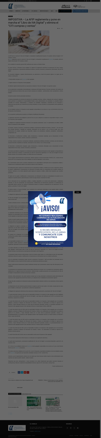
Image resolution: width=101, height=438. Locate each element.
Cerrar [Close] (77, 192)
